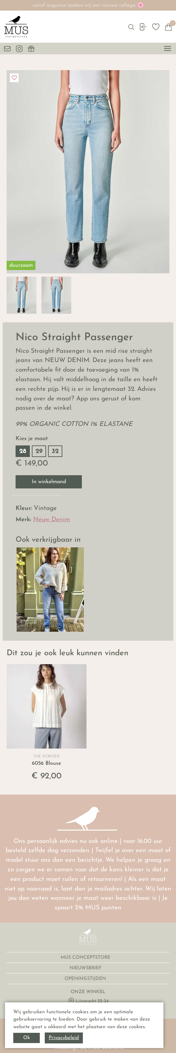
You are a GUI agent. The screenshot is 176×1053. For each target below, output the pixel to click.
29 (38, 451)
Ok (26, 1037)
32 (55, 451)
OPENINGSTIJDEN (86, 978)
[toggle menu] (167, 48)
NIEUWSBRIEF (86, 968)
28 (22, 451)
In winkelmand (49, 481)
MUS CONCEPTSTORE (86, 957)
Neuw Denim (51, 520)
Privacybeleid (64, 1037)
